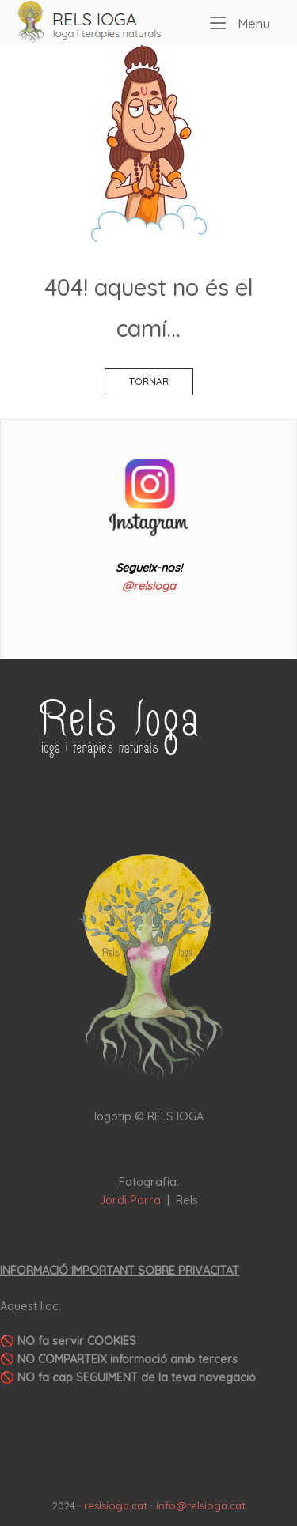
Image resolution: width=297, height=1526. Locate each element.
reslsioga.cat (115, 1505)
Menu (240, 22)
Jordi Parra (130, 1200)
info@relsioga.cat (201, 1505)
